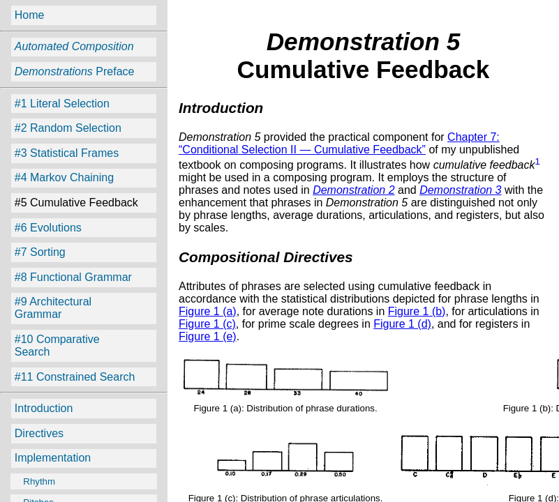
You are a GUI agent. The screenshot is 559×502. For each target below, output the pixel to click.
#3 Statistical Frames (67, 153)
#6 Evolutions (48, 228)
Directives (39, 433)
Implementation (53, 458)
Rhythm (34, 481)
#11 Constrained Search (75, 377)
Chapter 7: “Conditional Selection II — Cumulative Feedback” (339, 143)
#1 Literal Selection (62, 103)
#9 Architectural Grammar (53, 308)
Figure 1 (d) (402, 324)
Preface (75, 71)
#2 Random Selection (68, 128)
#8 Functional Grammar (73, 277)
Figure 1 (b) (417, 311)
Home (30, 15)
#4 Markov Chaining (64, 177)
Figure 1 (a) (208, 311)
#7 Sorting (40, 252)
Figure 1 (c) (207, 324)
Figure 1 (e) (208, 336)
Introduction (44, 408)
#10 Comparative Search (57, 345)
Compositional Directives (266, 257)
